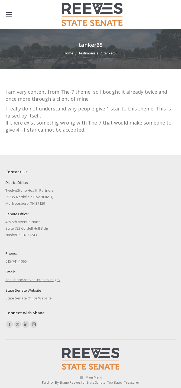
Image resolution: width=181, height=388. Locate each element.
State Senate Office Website (28, 298)
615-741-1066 (16, 261)
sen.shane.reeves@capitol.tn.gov (32, 279)
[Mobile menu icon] (8, 14)
